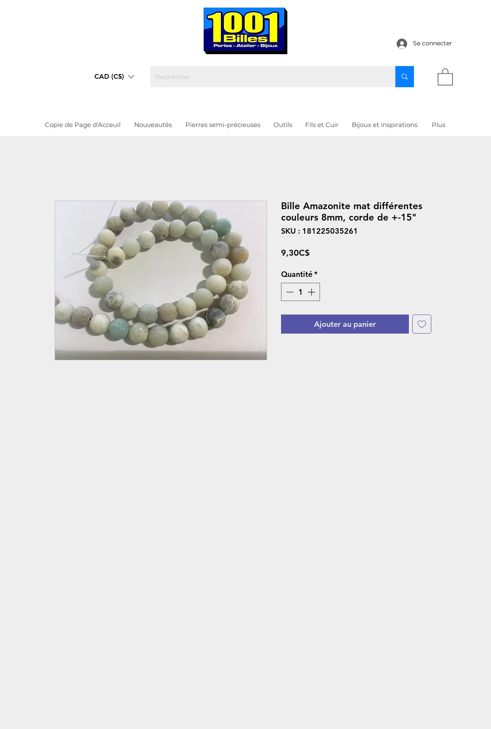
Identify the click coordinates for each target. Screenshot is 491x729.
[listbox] (114, 76)
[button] (114, 76)
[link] (445, 76)
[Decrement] (288, 292)
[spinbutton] (300, 292)
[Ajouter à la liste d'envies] (421, 324)
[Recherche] (266, 76)
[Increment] (312, 292)
